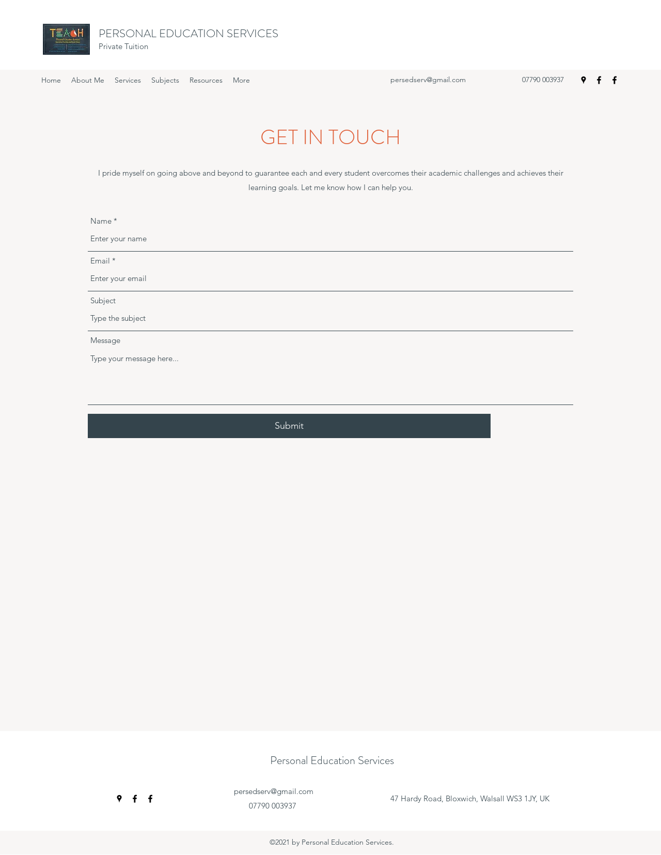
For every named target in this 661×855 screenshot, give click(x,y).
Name (101, 221)
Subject (103, 300)
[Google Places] (583, 80)
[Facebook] (599, 80)
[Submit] (289, 426)
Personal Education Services (332, 760)
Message (105, 340)
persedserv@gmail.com (428, 79)
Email (100, 261)
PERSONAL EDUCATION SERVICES (188, 33)
